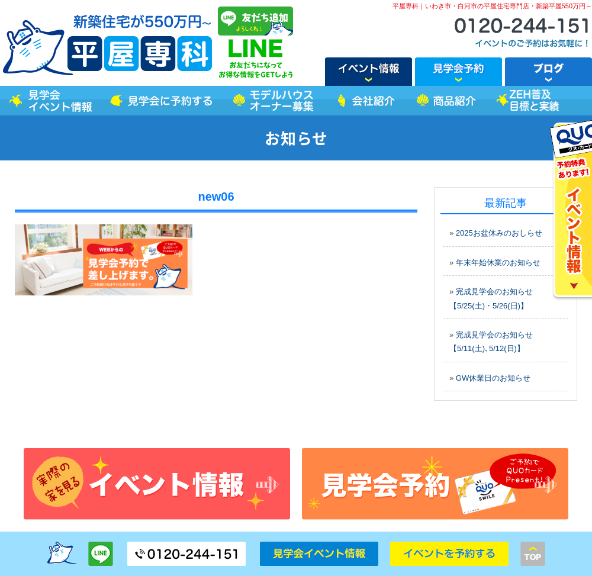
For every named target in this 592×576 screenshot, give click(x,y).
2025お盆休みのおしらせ (499, 233)
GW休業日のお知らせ (493, 378)
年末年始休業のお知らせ (498, 262)
